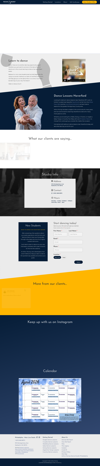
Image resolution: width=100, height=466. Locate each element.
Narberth (21, 447)
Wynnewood (20, 453)
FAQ (63, 444)
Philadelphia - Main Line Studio (25, 437)
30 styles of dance (85, 119)
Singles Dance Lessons (50, 440)
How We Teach (66, 442)
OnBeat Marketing (56, 462)
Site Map (64, 454)
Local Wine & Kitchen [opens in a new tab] (71, 104)
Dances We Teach (67, 440)
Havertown (30, 449)
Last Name (73, 231)
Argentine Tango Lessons (51, 450)
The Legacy (65, 446)
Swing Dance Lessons (49, 448)
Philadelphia (24, 452)
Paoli (64, 257)
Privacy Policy (66, 452)
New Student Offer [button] (89, 2)
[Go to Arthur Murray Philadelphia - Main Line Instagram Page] (39, 437)
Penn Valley (18, 452)
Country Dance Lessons (50, 452)
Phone (56, 246)
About (65, 2)
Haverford (24, 449)
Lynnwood (17, 450)
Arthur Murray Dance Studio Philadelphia (75, 456)
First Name (57, 231)
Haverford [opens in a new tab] (75, 102)
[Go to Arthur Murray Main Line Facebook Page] (36, 437)
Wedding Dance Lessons (50, 444)
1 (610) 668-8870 (56, 193)
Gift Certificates (74, 2)
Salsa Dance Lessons (49, 446)
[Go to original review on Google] (27, 291)
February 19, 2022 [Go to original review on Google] (11, 292)
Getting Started (47, 2)
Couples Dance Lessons (50, 442)
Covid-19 (64, 450)
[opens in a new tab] (50, 401)
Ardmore (26, 447)
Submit (78, 262)
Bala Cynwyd (18, 449)
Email (56, 238)
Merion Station (30, 450)
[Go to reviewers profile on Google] (5, 291)
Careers (64, 448)
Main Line (57, 257)
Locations (58, 2)
